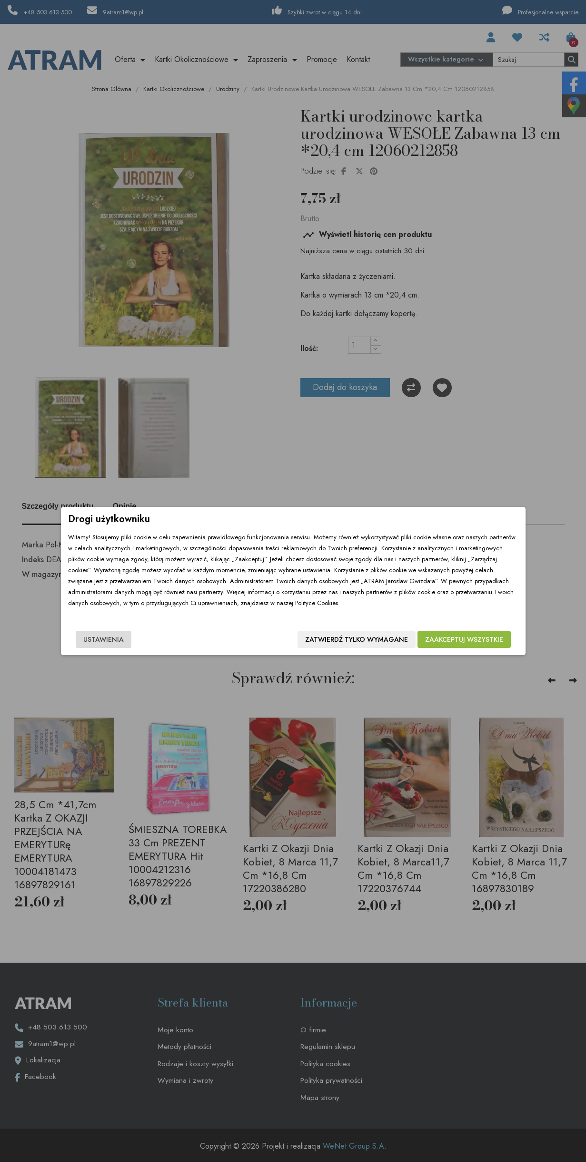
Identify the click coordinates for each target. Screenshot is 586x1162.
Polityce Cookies (316, 602)
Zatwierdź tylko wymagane (356, 639)
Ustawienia (103, 639)
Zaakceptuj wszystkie (464, 639)
